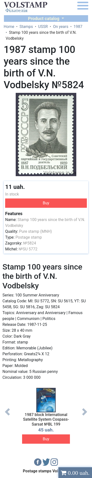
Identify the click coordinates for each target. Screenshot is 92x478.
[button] (84, 97)
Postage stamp (28, 237)
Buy (46, 203)
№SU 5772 (28, 249)
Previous (7, 415)
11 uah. (15, 187)
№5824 (29, 243)
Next (84, 415)
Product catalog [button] (44, 18)
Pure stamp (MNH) (35, 231)
